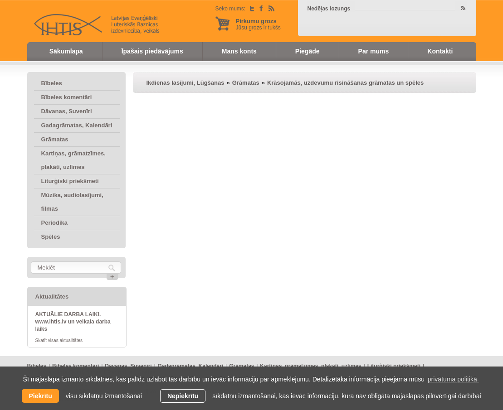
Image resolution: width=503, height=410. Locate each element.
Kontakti (440, 51)
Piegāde (307, 51)
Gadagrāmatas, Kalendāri (76, 125)
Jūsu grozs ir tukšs (258, 24)
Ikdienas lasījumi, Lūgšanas (186, 82)
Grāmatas (54, 139)
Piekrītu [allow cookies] (40, 396)
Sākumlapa (66, 51)
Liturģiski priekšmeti (70, 181)
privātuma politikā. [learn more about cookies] (453, 379)
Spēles (50, 236)
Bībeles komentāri (66, 97)
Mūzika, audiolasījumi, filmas (72, 202)
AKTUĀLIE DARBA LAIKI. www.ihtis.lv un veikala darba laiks (73, 321)
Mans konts (239, 51)
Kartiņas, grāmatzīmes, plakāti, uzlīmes (73, 160)
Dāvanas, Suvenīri (66, 111)
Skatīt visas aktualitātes (59, 340)
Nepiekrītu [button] (182, 396)
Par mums (373, 51)
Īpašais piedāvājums (152, 51)
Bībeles (51, 83)
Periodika (54, 222)
